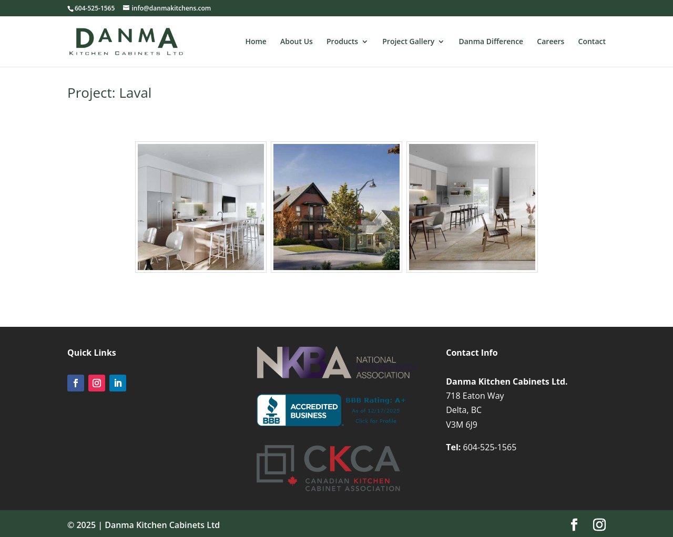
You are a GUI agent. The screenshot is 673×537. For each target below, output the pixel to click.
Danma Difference (490, 42)
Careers (550, 42)
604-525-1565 (490, 447)
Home (256, 42)
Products (342, 42)
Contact (592, 42)
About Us (296, 42)
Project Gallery (408, 42)
